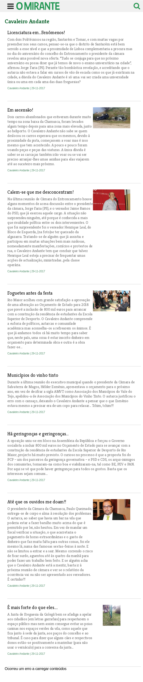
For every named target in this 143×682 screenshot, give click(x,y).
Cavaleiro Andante (18, 88)
